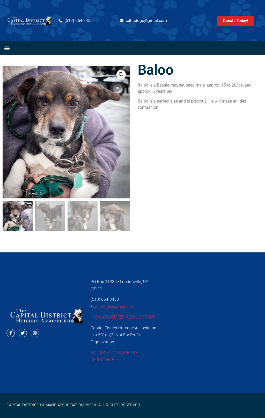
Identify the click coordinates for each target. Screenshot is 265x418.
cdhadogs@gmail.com (113, 306)
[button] (7, 48)
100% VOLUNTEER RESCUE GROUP (123, 317)
